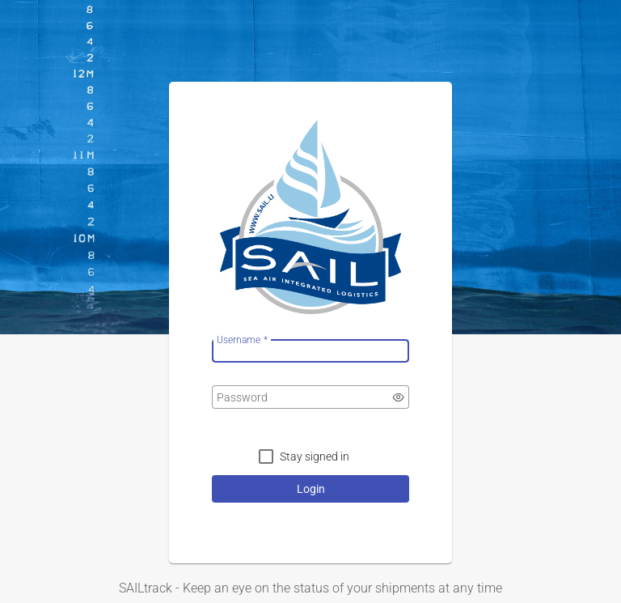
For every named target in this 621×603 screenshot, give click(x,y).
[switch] (398, 397)
